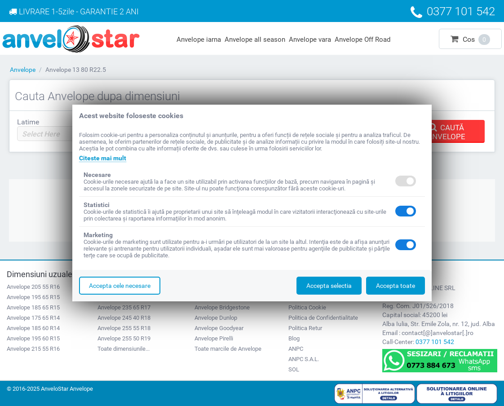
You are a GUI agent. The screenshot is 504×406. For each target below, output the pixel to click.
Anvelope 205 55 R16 (33, 286)
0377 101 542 (435, 341)
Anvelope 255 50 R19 (123, 338)
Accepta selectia (329, 285)
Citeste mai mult (102, 158)
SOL (293, 369)
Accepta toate (395, 285)
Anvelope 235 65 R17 (123, 307)
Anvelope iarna (199, 39)
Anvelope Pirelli (214, 338)
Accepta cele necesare (119, 285)
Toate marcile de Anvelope (228, 348)
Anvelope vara (310, 39)
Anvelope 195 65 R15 (33, 297)
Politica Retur (305, 328)
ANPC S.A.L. (303, 359)
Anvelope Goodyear (219, 328)
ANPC (295, 348)
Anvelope (22, 69)
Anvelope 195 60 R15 (33, 338)
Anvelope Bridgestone (222, 307)
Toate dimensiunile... (123, 348)
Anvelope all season (255, 39)
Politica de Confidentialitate (323, 317)
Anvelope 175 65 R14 (33, 317)
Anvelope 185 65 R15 (33, 307)
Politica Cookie (307, 307)
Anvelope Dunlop (216, 317)
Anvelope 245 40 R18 (123, 317)
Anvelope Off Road (362, 39)
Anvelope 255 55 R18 (123, 328)
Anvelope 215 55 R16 (33, 348)
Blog (294, 338)
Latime (28, 122)
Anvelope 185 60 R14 (33, 328)
